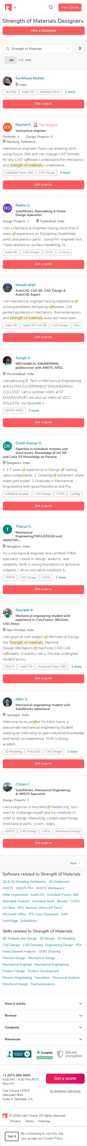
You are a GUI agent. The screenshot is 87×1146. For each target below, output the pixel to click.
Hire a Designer (44, 31)
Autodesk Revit (49, 92)
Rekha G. (23, 205)
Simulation (42, 978)
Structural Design (15, 984)
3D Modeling (13, 751)
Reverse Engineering (17, 978)
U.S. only (24, 60)
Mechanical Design (68, 831)
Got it (12, 1136)
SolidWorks (28, 921)
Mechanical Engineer (17, 965)
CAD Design (46, 172)
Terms (29, 1121)
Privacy (15, 1121)
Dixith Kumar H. (29, 443)
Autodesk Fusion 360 (19, 172)
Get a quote (43, 103)
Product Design (14, 971)
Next (75, 863)
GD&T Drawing (49, 951)
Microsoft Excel (50, 908)
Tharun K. (24, 527)
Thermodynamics (42, 984)
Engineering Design (59, 945)
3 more (34, 410)
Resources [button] (43, 1039)
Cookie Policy (53, 1138)
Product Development (43, 971)
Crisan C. (23, 784)
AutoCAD (28, 92)
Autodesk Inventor (17, 494)
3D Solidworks (59, 882)
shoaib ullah (26, 285)
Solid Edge (10, 921)
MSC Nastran (27, 908)
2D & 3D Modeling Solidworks (24, 882)
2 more (65, 173)
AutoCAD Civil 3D (35, 325)
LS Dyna (64, 252)
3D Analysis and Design (20, 938)
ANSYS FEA (24, 888)
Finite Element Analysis (19, 951)
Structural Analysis (66, 978)
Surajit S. (23, 358)
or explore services (65, 1091)
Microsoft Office (14, 914)
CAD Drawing (33, 945)
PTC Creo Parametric (44, 914)
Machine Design (14, 958)
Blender (62, 901)
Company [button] (43, 1027)
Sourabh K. (25, 610)
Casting (75, 494)
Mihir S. (22, 699)
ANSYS (10, 577)
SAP (64, 914)
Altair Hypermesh (15, 895)
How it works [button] (43, 1004)
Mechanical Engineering (51, 965)
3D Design (47, 938)
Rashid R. (24, 125)
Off (11, 60)
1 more (70, 92)
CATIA (49, 252)
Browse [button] (43, 1016)
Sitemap (44, 1121)
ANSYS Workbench (50, 888)
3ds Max (10, 92)
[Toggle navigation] (10, 7)
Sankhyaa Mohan (30, 78)
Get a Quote (70, 7)
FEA (76, 325)
